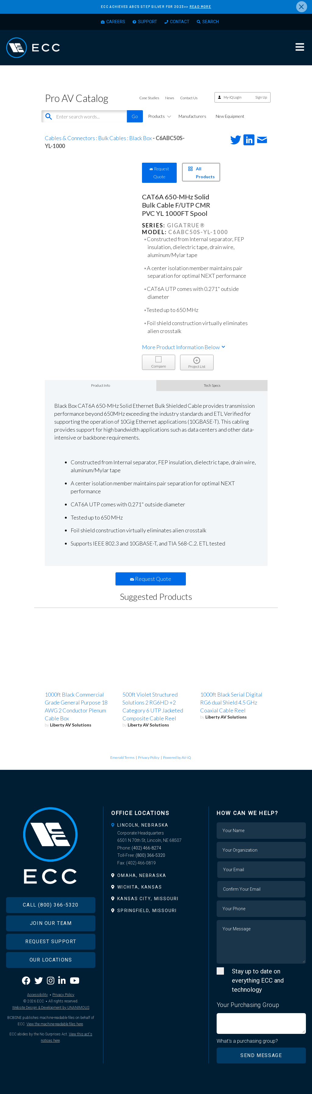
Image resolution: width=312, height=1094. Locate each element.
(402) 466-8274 (146, 848)
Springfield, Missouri (147, 910)
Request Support (50, 941)
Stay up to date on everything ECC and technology (258, 980)
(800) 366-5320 (150, 855)
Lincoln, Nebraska (142, 825)
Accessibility (37, 995)
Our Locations (51, 960)
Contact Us (188, 98)
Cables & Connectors (70, 138)
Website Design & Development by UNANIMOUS (50, 1007)
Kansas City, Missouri (148, 898)
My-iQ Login (233, 97)
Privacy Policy (148, 757)
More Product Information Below (184, 347)
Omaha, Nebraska (141, 875)
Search (210, 21)
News (169, 98)
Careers (115, 21)
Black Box (140, 138)
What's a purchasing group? (247, 1041)
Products (158, 116)
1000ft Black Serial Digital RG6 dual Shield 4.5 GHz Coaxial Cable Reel (231, 702)
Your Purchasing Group (248, 1005)
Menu (300, 47)
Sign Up (261, 97)
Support (147, 21)
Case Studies (149, 98)
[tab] (155, 825)
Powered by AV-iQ (177, 757)
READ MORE (200, 7)
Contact (180, 21)
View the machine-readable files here (55, 1024)
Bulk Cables (112, 138)
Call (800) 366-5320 (50, 905)
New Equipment (230, 116)
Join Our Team (51, 923)
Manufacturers (192, 116)
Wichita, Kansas (139, 887)
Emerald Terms (122, 757)
